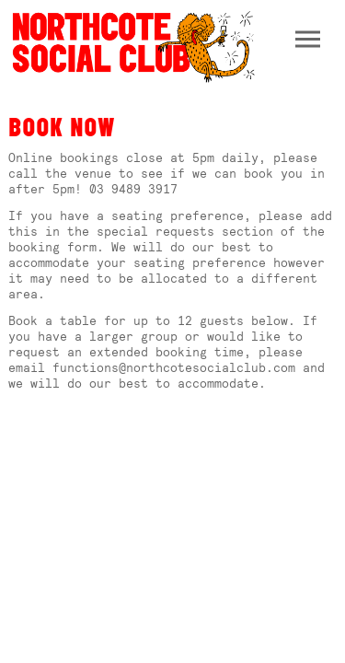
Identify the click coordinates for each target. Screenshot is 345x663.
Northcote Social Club (132, 45)
